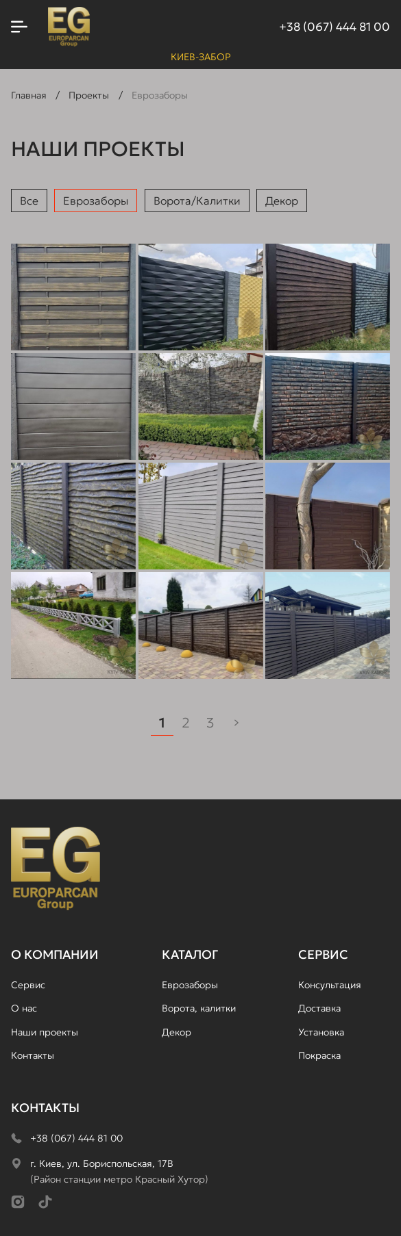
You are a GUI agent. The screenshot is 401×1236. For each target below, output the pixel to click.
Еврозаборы (95, 200)
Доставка (319, 1008)
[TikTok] (45, 1202)
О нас (24, 1008)
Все (29, 200)
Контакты (32, 1055)
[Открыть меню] (19, 27)
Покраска (319, 1055)
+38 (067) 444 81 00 (334, 26)
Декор (281, 200)
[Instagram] (18, 1202)
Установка (321, 1032)
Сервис (28, 985)
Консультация (329, 985)
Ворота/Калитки (197, 200)
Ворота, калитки (199, 1008)
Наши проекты (44, 1032)
